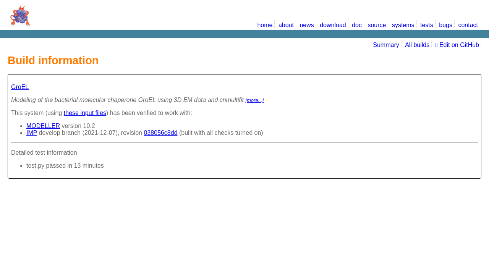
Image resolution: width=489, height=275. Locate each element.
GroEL (20, 87)
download (333, 25)
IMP (31, 132)
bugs (445, 25)
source (377, 25)
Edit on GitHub (457, 45)
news (307, 25)
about (286, 25)
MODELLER (43, 126)
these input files (85, 113)
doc (357, 25)
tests (426, 25)
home (264, 25)
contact (468, 25)
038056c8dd (160, 132)
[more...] (254, 100)
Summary (386, 45)
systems (403, 25)
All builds (417, 45)
